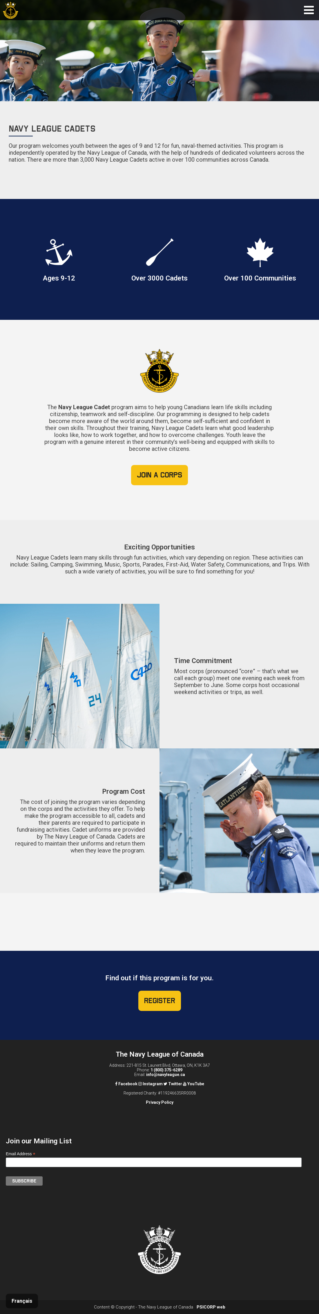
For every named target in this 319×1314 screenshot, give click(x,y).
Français (22, 1301)
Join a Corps (159, 475)
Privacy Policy (159, 1102)
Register (159, 1001)
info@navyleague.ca (165, 1074)
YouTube (193, 1084)
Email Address (20, 1154)
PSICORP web (211, 1307)
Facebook (126, 1084)
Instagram (150, 1084)
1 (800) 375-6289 (166, 1070)
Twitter (173, 1084)
